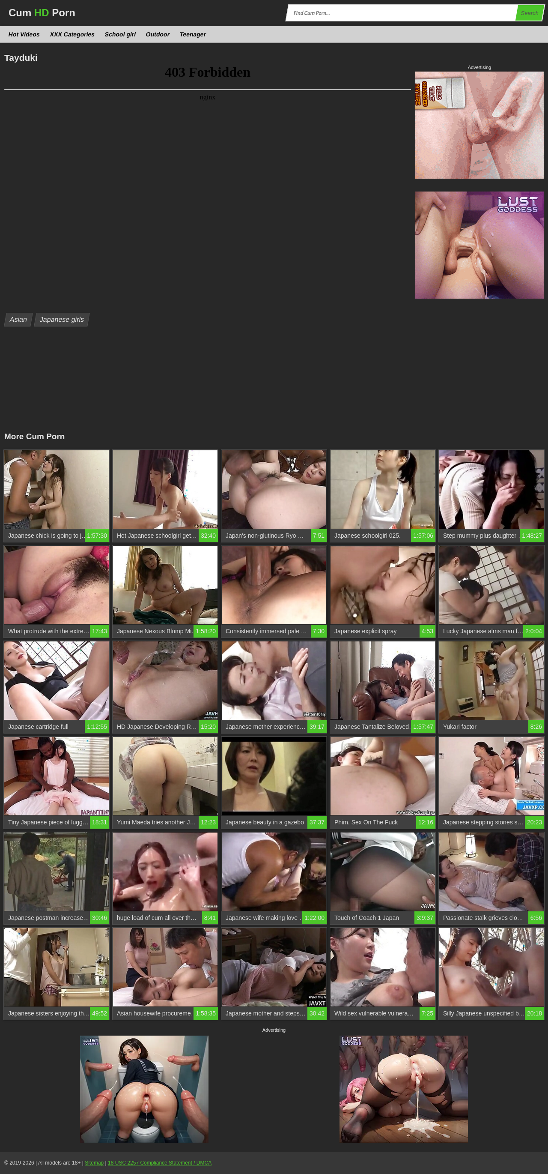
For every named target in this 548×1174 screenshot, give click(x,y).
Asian (18, 319)
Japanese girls (62, 319)
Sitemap (94, 1163)
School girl (120, 34)
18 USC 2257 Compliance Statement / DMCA (159, 1163)
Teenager (193, 34)
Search (529, 13)
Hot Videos (24, 34)
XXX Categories (72, 34)
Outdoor (158, 34)
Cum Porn (42, 12)
